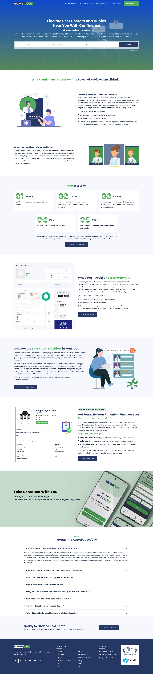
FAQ (80, 664)
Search (128, 45)
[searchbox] (36, 45)
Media (81, 652)
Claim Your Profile (86, 3)
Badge (60, 658)
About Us (61, 655)
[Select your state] (21, 44)
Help (80, 661)
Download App (131, 3)
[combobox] (36, 44)
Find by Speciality (71, 3)
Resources (117, 3)
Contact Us (62, 667)
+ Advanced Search (132, 50)
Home (60, 652)
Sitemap (82, 667)
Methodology (83, 655)
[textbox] (53, 44)
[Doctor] (102, 44)
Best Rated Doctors (103, 3)
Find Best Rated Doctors (25, 387)
